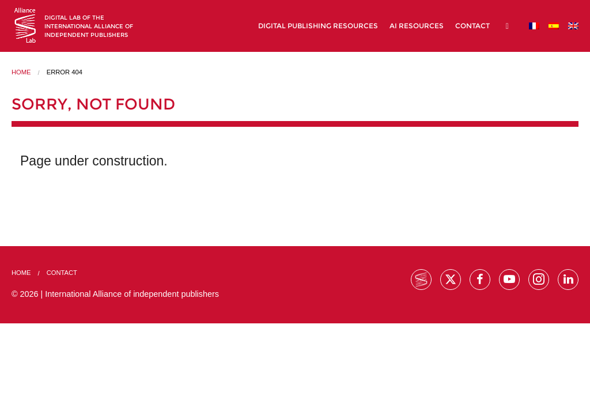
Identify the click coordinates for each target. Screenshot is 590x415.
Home (21, 72)
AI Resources (416, 25)
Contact (472, 25)
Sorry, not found (93, 104)
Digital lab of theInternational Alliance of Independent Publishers (88, 26)
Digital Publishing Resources (318, 25)
